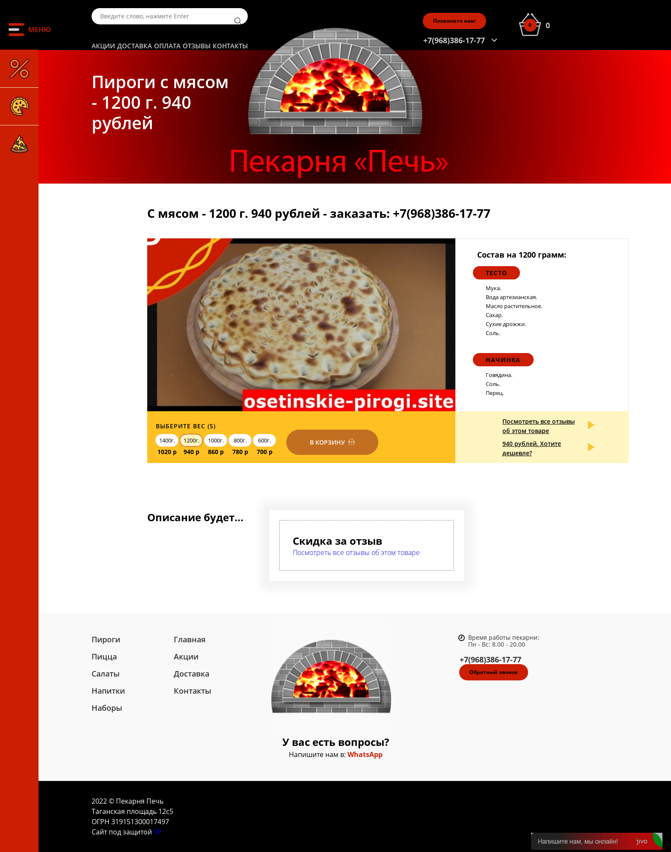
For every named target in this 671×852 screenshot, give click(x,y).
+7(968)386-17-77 (454, 40)
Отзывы (197, 46)
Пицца (104, 656)
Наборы (107, 708)
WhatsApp (365, 754)
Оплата (167, 46)
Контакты (230, 46)
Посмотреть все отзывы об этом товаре (538, 426)
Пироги (106, 639)
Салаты (106, 673)
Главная (189, 639)
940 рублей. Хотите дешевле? (531, 448)
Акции (103, 46)
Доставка (134, 46)
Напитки (108, 691)
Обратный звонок (493, 672)
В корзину (327, 442)
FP (157, 832)
